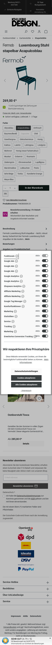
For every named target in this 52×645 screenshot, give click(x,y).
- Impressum (26, 390)
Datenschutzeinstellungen (26, 371)
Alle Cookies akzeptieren (26, 385)
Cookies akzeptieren (26, 378)
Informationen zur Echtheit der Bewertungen (27, 644)
